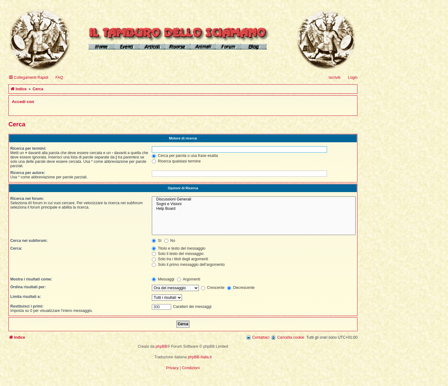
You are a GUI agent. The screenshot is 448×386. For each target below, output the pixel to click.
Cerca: (16, 248)
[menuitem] (56, 77)
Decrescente (241, 287)
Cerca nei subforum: (29, 240)
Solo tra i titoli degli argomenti (180, 259)
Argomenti (188, 279)
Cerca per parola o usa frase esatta (185, 155)
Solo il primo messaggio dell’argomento (188, 264)
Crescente (213, 287)
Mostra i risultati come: (31, 279)
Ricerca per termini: (28, 148)
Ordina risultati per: (28, 287)
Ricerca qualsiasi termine (176, 161)
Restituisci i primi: (27, 306)
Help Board (253, 208)
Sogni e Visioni (253, 204)
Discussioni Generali (253, 199)
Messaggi (163, 279)
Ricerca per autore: (27, 173)
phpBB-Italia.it (200, 357)
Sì (156, 240)
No (169, 240)
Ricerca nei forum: (27, 198)
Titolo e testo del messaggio (178, 248)
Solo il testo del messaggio (177, 254)
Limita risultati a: (25, 296)
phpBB (161, 346)
